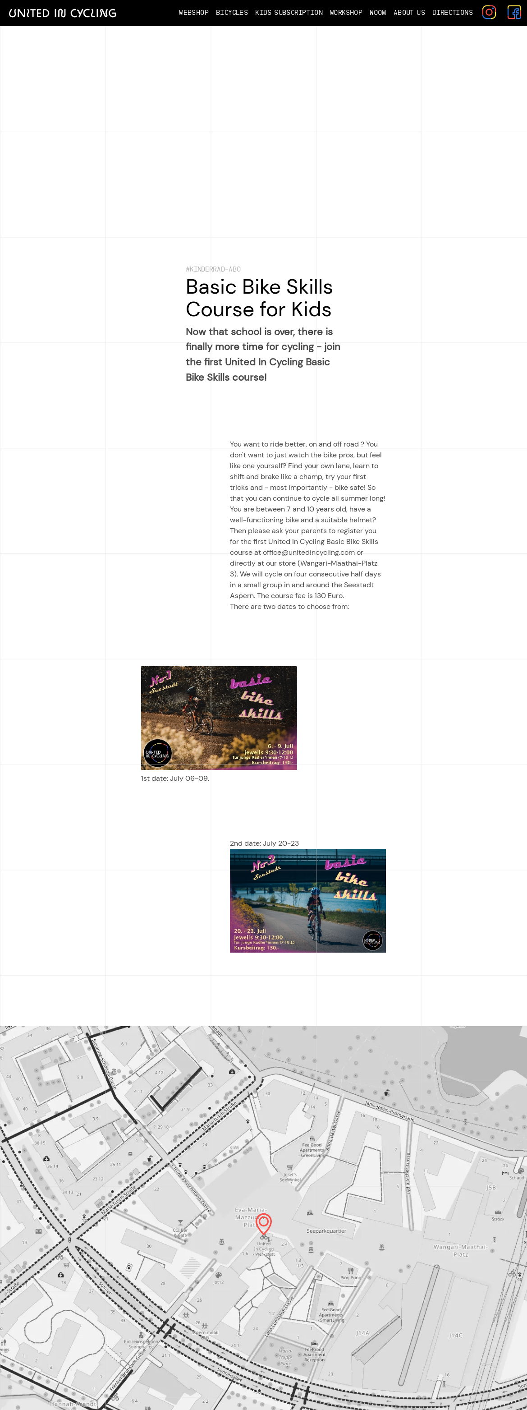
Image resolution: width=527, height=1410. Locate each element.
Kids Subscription (289, 13)
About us (409, 13)
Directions (452, 13)
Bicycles (232, 13)
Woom (378, 13)
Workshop (346, 13)
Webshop (194, 13)
